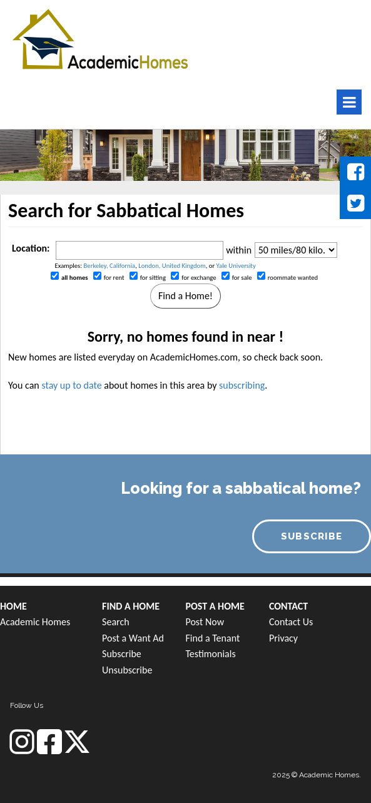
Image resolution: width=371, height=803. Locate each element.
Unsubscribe (127, 670)
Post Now (204, 622)
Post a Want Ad (133, 638)
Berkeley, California (110, 266)
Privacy (283, 638)
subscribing (242, 385)
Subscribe (121, 654)
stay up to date (71, 385)
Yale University (236, 266)
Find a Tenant (212, 638)
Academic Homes (35, 622)
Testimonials (210, 654)
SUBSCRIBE (312, 536)
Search (116, 622)
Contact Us (291, 622)
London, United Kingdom (171, 266)
